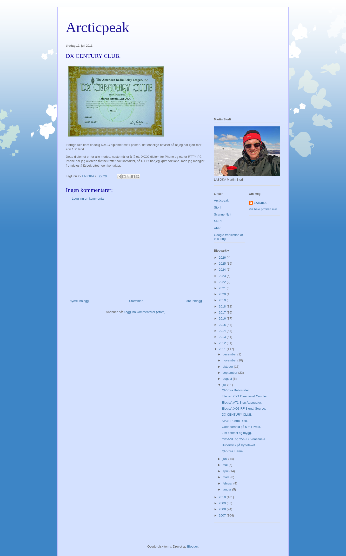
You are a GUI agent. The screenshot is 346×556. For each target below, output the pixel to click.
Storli (217, 207)
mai (226, 465)
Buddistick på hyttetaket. (239, 445)
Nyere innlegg (79, 301)
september (230, 372)
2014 (223, 331)
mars (227, 477)
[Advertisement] (136, 252)
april (226, 471)
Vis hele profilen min (263, 209)
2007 (223, 515)
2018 (223, 306)
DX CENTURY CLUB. (237, 414)
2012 (223, 343)
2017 (223, 312)
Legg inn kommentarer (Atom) (145, 312)
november (230, 360)
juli (225, 385)
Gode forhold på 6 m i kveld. (241, 427)
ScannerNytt (222, 214)
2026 (223, 257)
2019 (223, 300)
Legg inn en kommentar (88, 198)
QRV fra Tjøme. (233, 451)
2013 (223, 337)
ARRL (218, 228)
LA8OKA (260, 203)
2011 (223, 349)
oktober (228, 366)
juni (225, 459)
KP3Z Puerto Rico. (235, 421)
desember (230, 354)
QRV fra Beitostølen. (236, 390)
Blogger (192, 546)
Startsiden (136, 301)
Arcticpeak (97, 27)
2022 (223, 282)
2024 (223, 269)
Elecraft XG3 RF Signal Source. (244, 408)
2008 (223, 509)
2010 (223, 497)
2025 (223, 263)
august (228, 378)
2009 (223, 503)
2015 (223, 325)
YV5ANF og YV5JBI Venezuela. (244, 439)
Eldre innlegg (193, 301)
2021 (223, 288)
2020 (223, 294)
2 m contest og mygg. (237, 433)
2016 (223, 318)
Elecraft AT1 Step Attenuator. (242, 402)
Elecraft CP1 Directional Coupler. (244, 396)
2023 (223, 276)
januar (227, 489)
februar (228, 483)
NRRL (218, 221)
